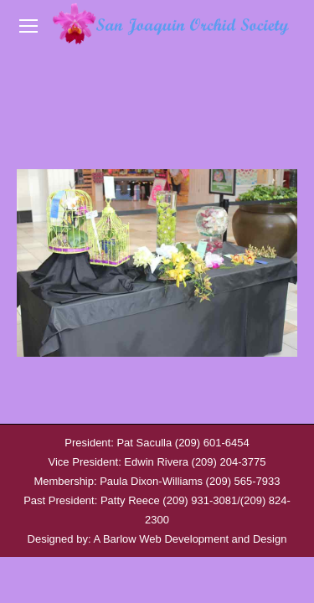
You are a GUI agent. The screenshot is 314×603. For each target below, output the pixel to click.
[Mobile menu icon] (28, 26)
